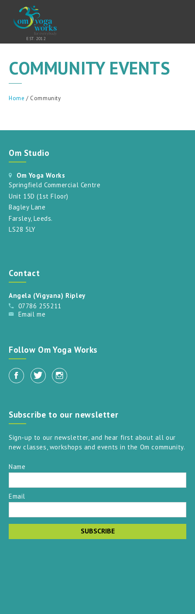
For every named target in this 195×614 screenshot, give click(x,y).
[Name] (97, 480)
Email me (32, 314)
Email (17, 495)
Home (16, 98)
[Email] (97, 509)
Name (17, 466)
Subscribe (98, 530)
